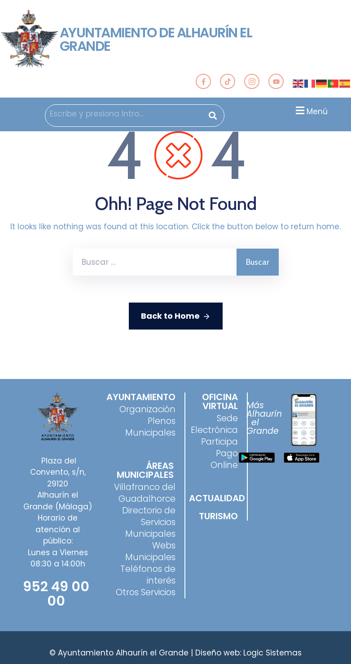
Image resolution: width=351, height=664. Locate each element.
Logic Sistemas (272, 652)
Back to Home (176, 316)
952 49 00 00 (56, 594)
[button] (310, 110)
